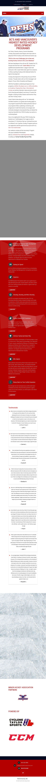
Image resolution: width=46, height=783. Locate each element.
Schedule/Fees (17, 134)
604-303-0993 (28, 1)
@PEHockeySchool (16, 4)
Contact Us (30, 4)
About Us (24, 4)
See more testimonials (14, 127)
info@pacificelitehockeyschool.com (25, 765)
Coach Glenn (26, 65)
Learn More (12, 290)
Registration (26, 134)
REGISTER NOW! (24, 768)
